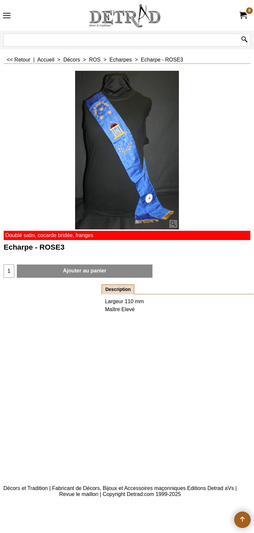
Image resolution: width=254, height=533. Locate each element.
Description (118, 289)
